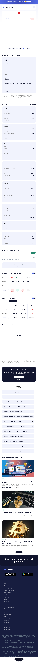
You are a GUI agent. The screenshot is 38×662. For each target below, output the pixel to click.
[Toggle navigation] (34, 7)
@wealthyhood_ (9, 612)
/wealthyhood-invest (10, 609)
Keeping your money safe (9, 590)
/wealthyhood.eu (9, 614)
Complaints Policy (7, 624)
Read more (28, 1)
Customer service (7, 592)
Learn (5, 585)
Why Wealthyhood (7, 587)
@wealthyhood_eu (9, 610)
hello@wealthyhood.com (10, 607)
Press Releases (7, 603)
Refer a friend (6, 596)
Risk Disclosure (7, 627)
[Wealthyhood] (8, 7)
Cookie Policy (6, 622)
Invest (5, 583)
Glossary (5, 599)
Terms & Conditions (8, 618)
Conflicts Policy (7, 625)
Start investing (19, 659)
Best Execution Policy (8, 629)
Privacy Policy (6, 620)
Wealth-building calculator (9, 588)
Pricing (5, 594)
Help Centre (6, 597)
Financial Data (6, 601)
